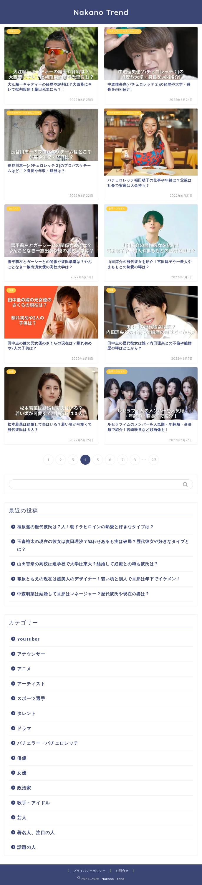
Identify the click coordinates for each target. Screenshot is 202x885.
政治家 (24, 787)
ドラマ (24, 728)
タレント (26, 713)
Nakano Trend (100, 12)
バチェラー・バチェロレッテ (47, 743)
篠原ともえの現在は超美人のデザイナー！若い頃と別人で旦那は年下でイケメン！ (99, 579)
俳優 (22, 758)
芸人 (22, 817)
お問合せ (122, 870)
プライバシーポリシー (89, 870)
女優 (22, 772)
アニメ (24, 668)
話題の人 (26, 847)
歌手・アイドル (33, 802)
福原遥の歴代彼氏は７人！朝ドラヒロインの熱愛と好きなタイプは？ (85, 527)
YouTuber (28, 638)
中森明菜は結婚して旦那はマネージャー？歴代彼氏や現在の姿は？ (83, 594)
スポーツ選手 (31, 698)
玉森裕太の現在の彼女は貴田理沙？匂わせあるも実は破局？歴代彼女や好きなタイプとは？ (103, 545)
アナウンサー (31, 653)
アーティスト (31, 683)
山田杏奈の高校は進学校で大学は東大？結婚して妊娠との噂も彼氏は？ (87, 564)
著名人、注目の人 (36, 832)
